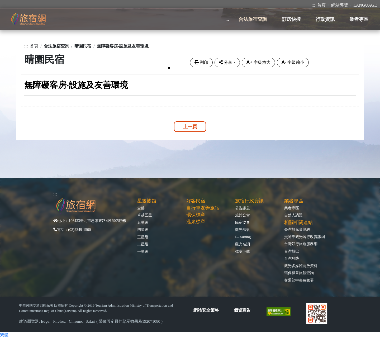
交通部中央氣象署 (299, 280)
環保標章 (195, 214)
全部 (141, 208)
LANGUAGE (365, 5)
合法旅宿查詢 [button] (253, 19)
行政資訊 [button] (325, 19)
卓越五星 (144, 215)
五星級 (142, 222)
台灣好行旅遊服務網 (300, 244)
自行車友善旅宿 (203, 208)
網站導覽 (339, 5)
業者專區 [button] (358, 19)
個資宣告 (242, 310)
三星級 (142, 237)
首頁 (321, 5)
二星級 (142, 244)
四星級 (142, 229)
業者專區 (291, 208)
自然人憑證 (293, 215)
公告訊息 (242, 208)
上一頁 (190, 126)
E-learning (243, 237)
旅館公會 (242, 215)
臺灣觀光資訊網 (297, 229)
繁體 (4, 334)
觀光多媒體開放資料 (300, 266)
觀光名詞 (242, 244)
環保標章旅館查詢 (299, 273)
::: (313, 5)
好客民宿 (195, 200)
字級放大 (258, 62)
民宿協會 (242, 222)
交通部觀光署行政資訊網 (304, 237)
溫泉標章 (195, 221)
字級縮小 (292, 62)
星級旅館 (146, 200)
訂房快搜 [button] (291, 19)
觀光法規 (242, 229)
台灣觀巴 (291, 251)
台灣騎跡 (291, 258)
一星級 (142, 251)
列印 (201, 62)
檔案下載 (242, 251)
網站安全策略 (206, 310)
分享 (225, 62)
